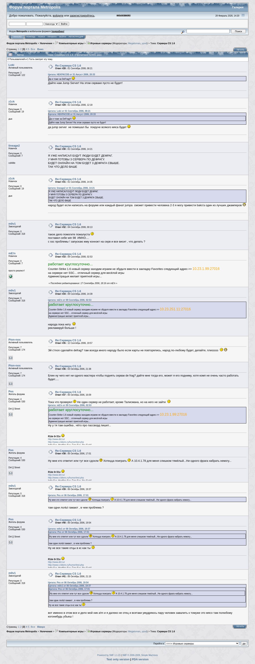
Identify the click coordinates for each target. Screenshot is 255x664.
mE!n (12, 253)
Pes (10, 391)
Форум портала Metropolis (22, 43)
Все (33, 49)
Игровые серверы (99, 43)
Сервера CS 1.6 (166, 43)
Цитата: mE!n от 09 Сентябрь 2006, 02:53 (69, 300)
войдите (58, 15)
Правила (52, 37)
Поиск (41, 37)
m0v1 (12, 223)
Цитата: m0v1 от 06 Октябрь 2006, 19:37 (69, 529)
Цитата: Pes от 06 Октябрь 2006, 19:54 (68, 582)
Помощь (30, 37)
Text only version (117, 659)
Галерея (238, 7)
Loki (11, 65)
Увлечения (46, 43)
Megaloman (134, 43)
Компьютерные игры (69, 43)
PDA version (140, 659)
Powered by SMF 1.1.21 (109, 655)
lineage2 (14, 145)
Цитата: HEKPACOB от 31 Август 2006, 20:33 (71, 74)
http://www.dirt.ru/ (56, 439)
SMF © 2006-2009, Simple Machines (140, 655)
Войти (62, 37)
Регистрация (76, 37)
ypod (144, 43)
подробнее (58, 31)
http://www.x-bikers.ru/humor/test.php (66, 442)
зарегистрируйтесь (82, 15)
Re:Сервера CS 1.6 (68, 65)
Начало (17, 37)
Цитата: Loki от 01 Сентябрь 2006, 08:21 (69, 111)
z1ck (11, 101)
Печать (240, 50)
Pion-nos (14, 339)
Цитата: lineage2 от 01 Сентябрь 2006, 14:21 (71, 188)
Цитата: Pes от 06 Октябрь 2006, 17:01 (68, 495)
